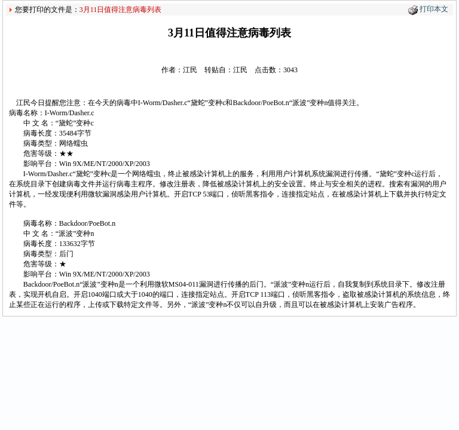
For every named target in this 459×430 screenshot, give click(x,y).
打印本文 (434, 9)
